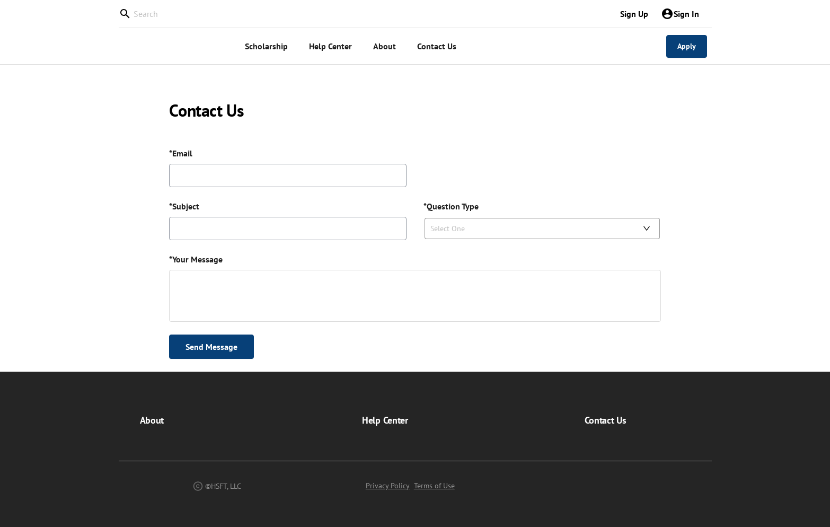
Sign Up (634, 13)
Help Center (385, 420)
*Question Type (451, 206)
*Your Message (196, 259)
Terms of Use (434, 485)
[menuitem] (266, 46)
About (152, 420)
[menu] (418, 46)
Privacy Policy (388, 485)
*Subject (184, 206)
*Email (180, 153)
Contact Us (605, 420)
